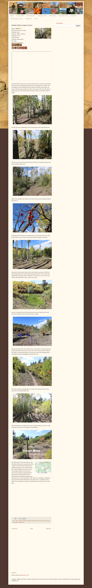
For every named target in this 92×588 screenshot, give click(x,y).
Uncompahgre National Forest (18, 522)
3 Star (16, 520)
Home (12, 15)
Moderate (36, 520)
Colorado (24, 520)
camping (20, 520)
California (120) (30, 15)
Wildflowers (28, 18)
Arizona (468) (20, 15)
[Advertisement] (68, 39)
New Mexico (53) (63, 15)
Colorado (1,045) (42, 15)
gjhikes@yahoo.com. (24, 575)
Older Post (48, 528)
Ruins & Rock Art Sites (16, 18)
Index (36, 18)
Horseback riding (30, 520)
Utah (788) (73, 15)
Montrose (41, 520)
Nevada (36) (52, 15)
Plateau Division (46, 520)
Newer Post (14, 528)
